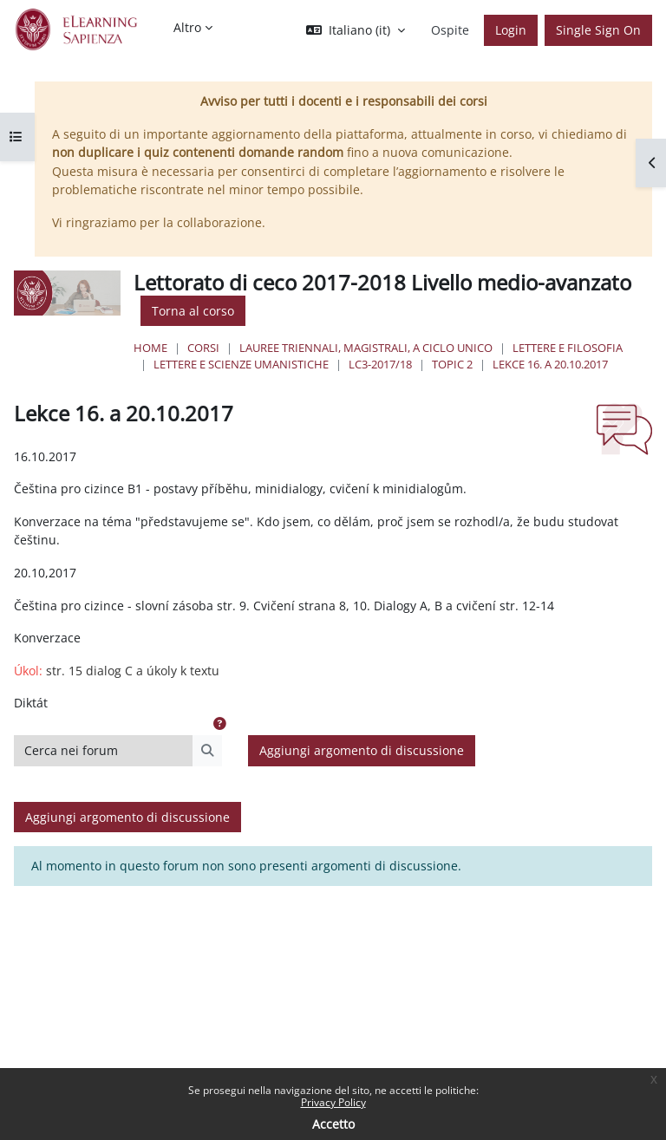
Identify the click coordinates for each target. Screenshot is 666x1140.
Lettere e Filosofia (568, 347)
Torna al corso (193, 311)
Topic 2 (452, 364)
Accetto (333, 1124)
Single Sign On (598, 30)
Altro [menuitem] (187, 27)
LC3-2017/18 (380, 364)
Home (150, 347)
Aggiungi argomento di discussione (361, 750)
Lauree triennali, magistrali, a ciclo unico (366, 347)
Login (510, 30)
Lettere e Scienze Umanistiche (241, 364)
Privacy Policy (333, 1102)
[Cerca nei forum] (103, 750)
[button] (355, 30)
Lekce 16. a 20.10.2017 (550, 364)
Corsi (203, 347)
